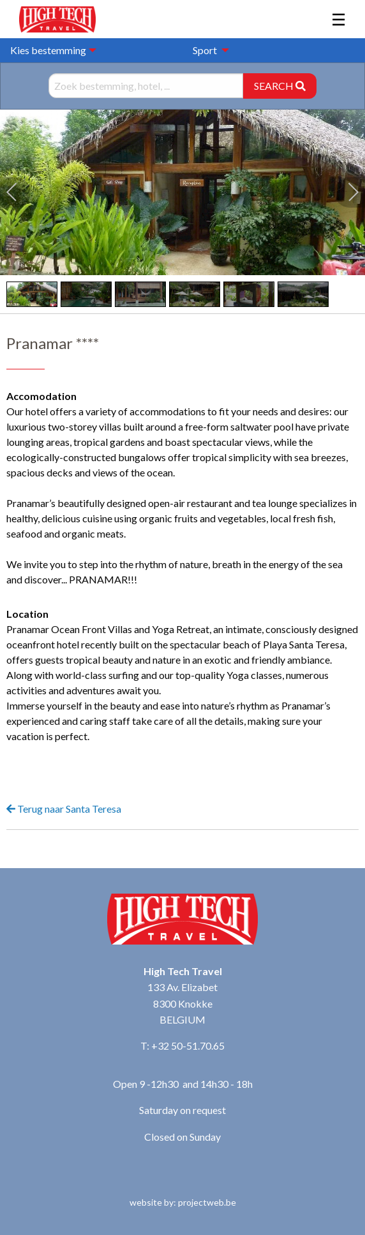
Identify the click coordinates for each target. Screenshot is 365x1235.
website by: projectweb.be (183, 1202)
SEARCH (280, 86)
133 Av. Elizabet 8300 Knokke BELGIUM (182, 1003)
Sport (205, 50)
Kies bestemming (48, 50)
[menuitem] (207, 50)
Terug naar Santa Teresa (63, 809)
